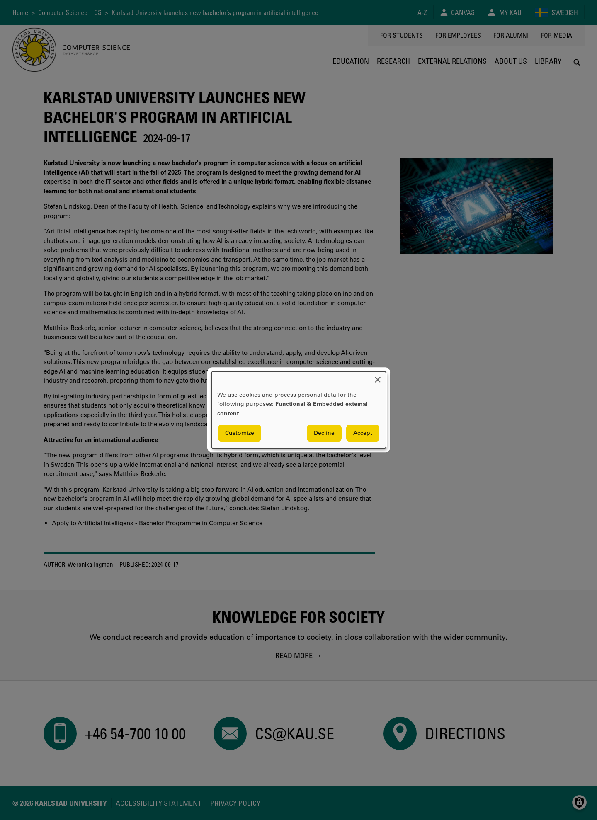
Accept (362, 433)
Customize (239, 433)
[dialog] (298, 409)
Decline (324, 433)
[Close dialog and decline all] (377, 376)
